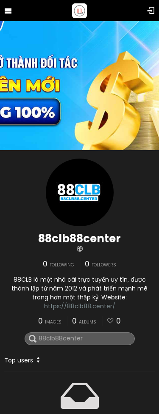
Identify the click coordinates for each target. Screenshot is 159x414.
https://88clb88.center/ (79, 306)
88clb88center (79, 238)
